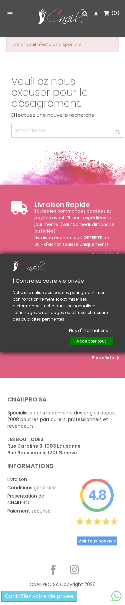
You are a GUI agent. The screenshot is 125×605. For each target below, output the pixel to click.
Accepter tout (91, 341)
